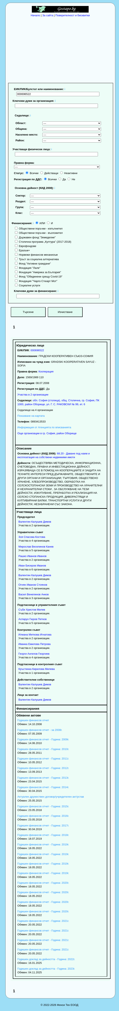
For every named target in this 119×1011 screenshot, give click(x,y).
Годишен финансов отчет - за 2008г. (39, 729)
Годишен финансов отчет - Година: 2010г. (43, 749)
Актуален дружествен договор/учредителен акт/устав (50, 796)
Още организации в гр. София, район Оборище (46, 433)
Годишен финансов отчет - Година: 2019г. (43, 844)
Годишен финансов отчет (33, 720)
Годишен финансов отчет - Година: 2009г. (43, 739)
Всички (32, 173)
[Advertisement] (61, 49)
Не (71, 179)
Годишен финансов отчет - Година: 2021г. (43, 920)
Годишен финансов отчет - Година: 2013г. (43, 777)
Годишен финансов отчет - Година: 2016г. (43, 815)
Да (62, 179)
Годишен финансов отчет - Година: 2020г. (43, 882)
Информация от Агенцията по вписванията (44, 427)
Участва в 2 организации (32, 394)
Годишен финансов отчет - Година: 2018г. (43, 835)
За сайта (47, 15)
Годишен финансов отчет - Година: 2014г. (43, 787)
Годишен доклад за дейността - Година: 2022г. (46, 959)
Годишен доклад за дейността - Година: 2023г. (46, 968)
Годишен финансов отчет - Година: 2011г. (43, 758)
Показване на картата (31, 415)
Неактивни (68, 173)
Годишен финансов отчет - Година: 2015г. (43, 806)
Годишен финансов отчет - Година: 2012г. (43, 768)
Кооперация (46, 371)
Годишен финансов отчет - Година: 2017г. (43, 825)
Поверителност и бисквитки (72, 15)
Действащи (49, 173)
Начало (35, 15)
